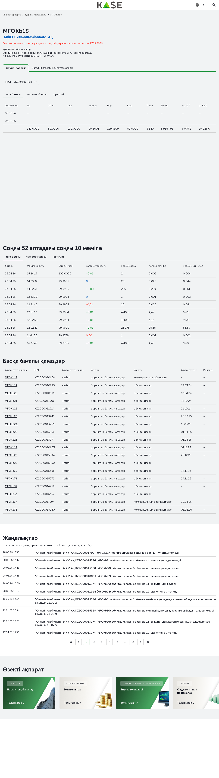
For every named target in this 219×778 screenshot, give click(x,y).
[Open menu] (4, 4)
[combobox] (199, 4)
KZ (199, 5)
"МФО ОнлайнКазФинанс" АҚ (28, 37)
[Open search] (214, 4)
